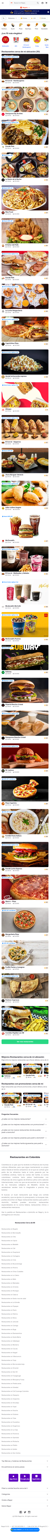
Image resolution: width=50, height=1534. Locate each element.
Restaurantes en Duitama (10, 1414)
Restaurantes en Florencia (10, 1434)
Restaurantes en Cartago (10, 1326)
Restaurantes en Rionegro (10, 1291)
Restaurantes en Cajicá (9, 1241)
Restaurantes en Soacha (10, 1410)
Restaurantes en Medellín (10, 1244)
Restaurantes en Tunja (9, 1360)
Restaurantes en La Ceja (10, 1430)
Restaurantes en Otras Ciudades (12, 1272)
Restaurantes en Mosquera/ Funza (13, 1380)
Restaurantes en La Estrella (11, 1302)
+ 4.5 (33, 18)
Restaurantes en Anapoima (10, 1399)
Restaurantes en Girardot (10, 1368)
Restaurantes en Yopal (9, 1407)
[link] (25, 68)
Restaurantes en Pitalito (9, 1445)
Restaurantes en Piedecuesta (11, 1384)
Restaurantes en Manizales (10, 1283)
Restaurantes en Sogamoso (11, 1426)
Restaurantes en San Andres (11, 1453)
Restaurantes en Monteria (10, 1345)
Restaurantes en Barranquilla (11, 1233)
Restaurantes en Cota (9, 1260)
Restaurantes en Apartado (10, 1438)
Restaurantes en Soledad (10, 1387)
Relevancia (12, 18)
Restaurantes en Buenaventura (12, 1333)
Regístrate (28, 11)
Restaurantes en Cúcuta (10, 1349)
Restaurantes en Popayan (10, 1306)
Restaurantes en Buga (9, 1329)
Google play (25, 1477)
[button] (25, 7)
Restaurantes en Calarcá (10, 1295)
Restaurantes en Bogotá (10, 1229)
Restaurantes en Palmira (10, 1314)
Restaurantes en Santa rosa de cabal (14, 1299)
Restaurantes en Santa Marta (11, 1337)
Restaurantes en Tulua (9, 1418)
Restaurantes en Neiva (9, 1318)
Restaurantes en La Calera (10, 1275)
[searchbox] (24, 3)
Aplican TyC (33, 13)
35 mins (42, 18)
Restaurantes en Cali (8, 1248)
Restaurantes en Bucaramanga (12, 1264)
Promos (24, 18)
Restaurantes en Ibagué (9, 1353)
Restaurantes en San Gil (10, 1372)
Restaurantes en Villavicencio (11, 1356)
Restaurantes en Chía (9, 1237)
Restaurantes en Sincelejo (10, 1403)
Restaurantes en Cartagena (11, 1256)
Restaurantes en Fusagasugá (11, 1376)
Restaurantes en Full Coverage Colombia (15, 1391)
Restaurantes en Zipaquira (10, 1395)
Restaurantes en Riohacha (10, 1441)
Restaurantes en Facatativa (11, 1422)
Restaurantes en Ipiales (9, 1449)
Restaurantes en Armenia (10, 1287)
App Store (13, 1477)
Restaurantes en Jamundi (10, 1322)
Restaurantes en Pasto (9, 1310)
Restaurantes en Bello (9, 1279)
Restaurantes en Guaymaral (11, 1252)
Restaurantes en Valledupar (11, 1341)
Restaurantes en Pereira (10, 1268)
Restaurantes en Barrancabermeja (13, 1364)
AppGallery (36, 1477)
